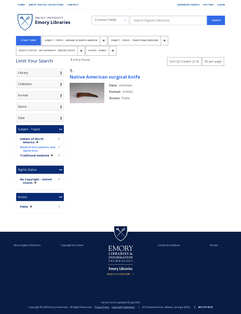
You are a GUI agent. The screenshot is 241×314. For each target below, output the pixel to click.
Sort (184, 61)
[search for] (168, 20)
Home (21, 4)
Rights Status (27, 170)
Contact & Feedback (169, 245)
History (208, 4)
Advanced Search (188, 4)
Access (22, 197)
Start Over (28, 40)
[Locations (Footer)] (120, 274)
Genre (22, 106)
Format (23, 95)
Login (221, 4)
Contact (73, 4)
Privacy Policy (101, 307)
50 (213, 60)
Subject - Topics (29, 129)
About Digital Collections (46, 4)
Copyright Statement (123, 307)
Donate (214, 245)
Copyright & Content (72, 245)
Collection (25, 84)
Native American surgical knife (105, 77)
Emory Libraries (52, 22)
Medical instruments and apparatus (37, 148)
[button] (110, 20)
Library (23, 73)
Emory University (49, 18)
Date (21, 118)
